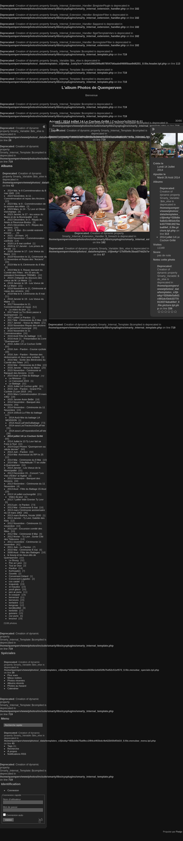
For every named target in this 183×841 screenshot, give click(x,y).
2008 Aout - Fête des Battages (24, 552)
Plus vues (13, 675)
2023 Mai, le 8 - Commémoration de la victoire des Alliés (25, 205)
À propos (12, 751)
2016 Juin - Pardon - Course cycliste (27, 349)
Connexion (13, 790)
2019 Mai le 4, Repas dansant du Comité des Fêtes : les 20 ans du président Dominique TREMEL (23, 272)
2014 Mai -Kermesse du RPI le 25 (26, 454)
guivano (13, 613)
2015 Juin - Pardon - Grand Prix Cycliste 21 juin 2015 (22, 390)
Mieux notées (15, 677)
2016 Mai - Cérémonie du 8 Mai (24, 365)
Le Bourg (14, 560)
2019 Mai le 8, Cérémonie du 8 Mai (26, 264)
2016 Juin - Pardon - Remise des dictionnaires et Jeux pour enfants (23, 355)
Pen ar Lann (15, 563)
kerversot (14, 597)
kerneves (14, 600)
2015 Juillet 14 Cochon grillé (23, 386)
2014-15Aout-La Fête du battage (25, 412)
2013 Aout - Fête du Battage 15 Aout (27, 489)
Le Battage (15, 383)
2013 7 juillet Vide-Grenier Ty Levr (26, 499)
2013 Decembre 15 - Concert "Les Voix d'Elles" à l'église (24, 474)
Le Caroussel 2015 (19, 381)
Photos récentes (16, 680)
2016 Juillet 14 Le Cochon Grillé (25, 344)
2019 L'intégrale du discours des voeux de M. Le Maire (23, 279)
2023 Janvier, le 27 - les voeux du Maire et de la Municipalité (23, 215)
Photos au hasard (17, 685)
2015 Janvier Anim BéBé (21, 399)
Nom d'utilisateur (12, 799)
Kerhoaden (15, 570)
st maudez (14, 586)
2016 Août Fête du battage (22, 336)
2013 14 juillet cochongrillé (22, 494)
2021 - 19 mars (16, 235)
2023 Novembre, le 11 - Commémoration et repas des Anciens (24, 197)
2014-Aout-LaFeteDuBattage (24, 422)
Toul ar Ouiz (15, 565)
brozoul (13, 618)
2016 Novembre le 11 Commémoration (17, 332)
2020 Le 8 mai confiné (19, 243)
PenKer (13, 568)
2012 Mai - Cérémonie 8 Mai (23, 533)
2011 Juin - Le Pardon (19, 547)
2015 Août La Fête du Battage (23, 375)
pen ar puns (15, 592)
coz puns (14, 615)
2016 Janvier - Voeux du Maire (24, 367)
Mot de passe (10, 807)
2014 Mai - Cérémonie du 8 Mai (24, 459)
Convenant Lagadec (19, 578)
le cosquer (14, 594)
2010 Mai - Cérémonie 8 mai (23, 549)
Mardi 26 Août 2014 (168, 177)
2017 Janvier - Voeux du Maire (24, 322)
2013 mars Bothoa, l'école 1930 (24, 515)
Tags (10, 746)
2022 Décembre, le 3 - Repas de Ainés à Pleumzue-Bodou (23, 221)
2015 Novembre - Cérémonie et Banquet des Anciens (22, 371)
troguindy (14, 584)
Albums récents (16, 683)
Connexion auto (13, 815)
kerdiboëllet (15, 607)
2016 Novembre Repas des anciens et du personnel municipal (25, 326)
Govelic (13, 573)
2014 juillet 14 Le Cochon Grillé (25, 436)
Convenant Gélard (18, 576)
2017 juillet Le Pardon (19, 317)
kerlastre (13, 602)
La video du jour (17, 309)
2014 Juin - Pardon (18, 451)
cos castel (14, 581)
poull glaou (15, 589)
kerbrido (13, 610)
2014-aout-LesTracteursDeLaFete (27, 425)
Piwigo (179, 831)
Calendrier (13, 688)
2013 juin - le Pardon (19, 504)
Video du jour (16, 496)
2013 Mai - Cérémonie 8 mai (23, 507)
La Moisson (15, 378)
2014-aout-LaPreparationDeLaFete (27, 430)
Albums (6, 166)
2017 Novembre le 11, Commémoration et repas (17, 305)
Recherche (13, 748)
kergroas (13, 605)
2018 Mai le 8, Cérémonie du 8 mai (26, 293)
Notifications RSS (17, 754)
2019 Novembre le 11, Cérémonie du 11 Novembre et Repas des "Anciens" (25, 258)
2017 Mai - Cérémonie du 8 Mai (24, 320)
